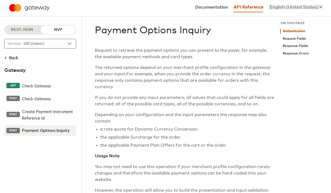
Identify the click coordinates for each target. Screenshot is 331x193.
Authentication (294, 31)
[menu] (296, 7)
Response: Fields (295, 46)
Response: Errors (296, 53)
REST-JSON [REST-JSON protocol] (22, 30)
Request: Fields (294, 38)
